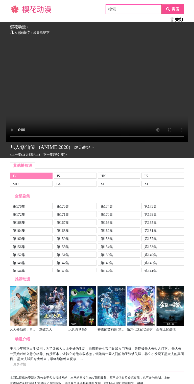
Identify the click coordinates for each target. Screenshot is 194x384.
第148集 (19, 263)
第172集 (19, 214)
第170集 (107, 214)
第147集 (63, 263)
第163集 (63, 231)
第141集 (150, 271)
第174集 (107, 206)
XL (103, 184)
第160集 (19, 239)
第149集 (150, 255)
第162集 (107, 231)
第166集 (107, 223)
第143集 (63, 271)
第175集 (63, 206)
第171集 (63, 214)
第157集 (150, 239)
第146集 (107, 263)
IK (146, 176)
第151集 (63, 255)
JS (58, 176)
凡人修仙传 (20, 32)
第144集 (19, 271)
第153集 (150, 247)
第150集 (107, 255)
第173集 (150, 206)
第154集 (107, 247)
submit (172, 9)
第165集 (150, 223)
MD (15, 184)
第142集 (107, 271)
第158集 (107, 239)
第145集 (150, 263)
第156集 (19, 247)
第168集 (19, 223)
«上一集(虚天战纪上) (25, 154)
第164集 (19, 231)
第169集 (150, 214)
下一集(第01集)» (55, 154)
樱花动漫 (18, 9)
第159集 (63, 239)
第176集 (19, 206)
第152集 (19, 255)
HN (103, 176)
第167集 (63, 223)
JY (15, 176)
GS (59, 184)
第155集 (63, 247)
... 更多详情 (18, 364)
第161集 (150, 231)
